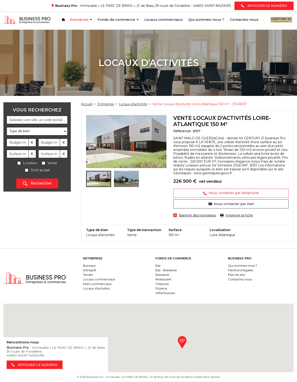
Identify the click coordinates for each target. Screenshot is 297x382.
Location (30, 163)
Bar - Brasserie (168, 270)
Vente (52, 163)
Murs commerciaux (100, 284)
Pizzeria (163, 288)
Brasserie (164, 275)
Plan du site (237, 275)
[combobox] (37, 131)
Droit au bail (40, 170)
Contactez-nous (241, 279)
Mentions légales (241, 270)
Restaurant (165, 279)
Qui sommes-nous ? (243, 265)
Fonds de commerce (175, 258)
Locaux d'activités (99, 288)
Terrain (91, 275)
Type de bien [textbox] (19, 131)
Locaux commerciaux (102, 279)
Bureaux (92, 265)
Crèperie (164, 284)
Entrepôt (92, 270)
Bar (160, 265)
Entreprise (95, 258)
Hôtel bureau (167, 293)
